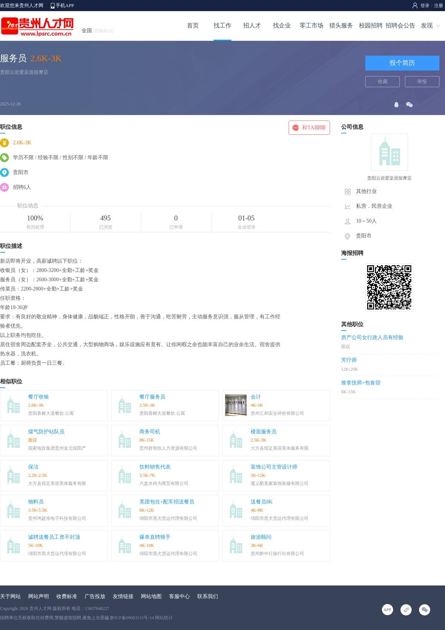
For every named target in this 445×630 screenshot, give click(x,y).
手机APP (65, 5)
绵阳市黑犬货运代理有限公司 (168, 518)
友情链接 (123, 596)
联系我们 (207, 596)
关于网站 (10, 596)
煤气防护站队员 (46, 431)
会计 (256, 397)
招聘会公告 (400, 25)
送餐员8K (262, 502)
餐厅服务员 (152, 397)
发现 (427, 25)
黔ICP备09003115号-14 (132, 617)
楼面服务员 (264, 431)
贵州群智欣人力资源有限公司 (168, 448)
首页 (193, 25)
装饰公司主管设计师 (274, 467)
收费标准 (66, 596)
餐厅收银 (38, 397)
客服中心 (179, 596)
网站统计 (164, 617)
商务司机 (149, 431)
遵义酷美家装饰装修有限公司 (280, 483)
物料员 (36, 502)
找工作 (222, 25)
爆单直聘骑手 (155, 537)
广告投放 (95, 596)
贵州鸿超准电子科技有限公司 (57, 518)
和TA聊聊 (314, 128)
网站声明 (38, 596)
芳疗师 (349, 360)
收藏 (383, 81)
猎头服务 (341, 25)
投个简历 (402, 62)
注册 (438, 5)
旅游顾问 (261, 537)
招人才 (252, 25)
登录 (425, 5)
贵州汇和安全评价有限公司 (277, 413)
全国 (98, 30)
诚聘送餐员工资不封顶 (54, 537)
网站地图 (151, 596)
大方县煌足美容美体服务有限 (280, 448)
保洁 (33, 467)
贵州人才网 (40, 608)
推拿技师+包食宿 (360, 382)
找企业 (282, 25)
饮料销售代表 (155, 467)
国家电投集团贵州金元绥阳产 (57, 448)
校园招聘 (371, 25)
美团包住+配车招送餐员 (166, 502)
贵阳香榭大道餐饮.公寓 (51, 413)
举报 (422, 81)
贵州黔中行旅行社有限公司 (277, 553)
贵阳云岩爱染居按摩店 (24, 72)
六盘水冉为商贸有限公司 (163, 483)
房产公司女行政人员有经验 (372, 337)
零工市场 (311, 25)
